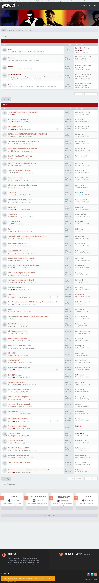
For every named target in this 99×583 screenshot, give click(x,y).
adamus (12, 238)
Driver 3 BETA (12, 295)
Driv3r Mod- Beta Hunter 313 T (18, 448)
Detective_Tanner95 (83, 331)
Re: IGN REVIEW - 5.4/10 (83, 57)
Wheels (79, 411)
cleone (79, 119)
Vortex (79, 192)
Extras (10, 84)
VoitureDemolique (16, 282)
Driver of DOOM (82, 127)
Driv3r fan (80, 141)
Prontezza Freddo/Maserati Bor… (86, 65)
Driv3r (10, 229)
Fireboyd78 (13, 209)
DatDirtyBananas (15, 450)
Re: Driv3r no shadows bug (83, 74)
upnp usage (87, 496)
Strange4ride (81, 85)
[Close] (53, 578)
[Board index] (3, 30)
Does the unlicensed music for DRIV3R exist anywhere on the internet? (32, 302)
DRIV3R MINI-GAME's (15, 127)
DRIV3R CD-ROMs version (16, 287)
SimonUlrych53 (15, 180)
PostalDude (81, 360)
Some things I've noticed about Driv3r (21, 258)
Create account (85, 5)
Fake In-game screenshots (17, 426)
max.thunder (81, 316)
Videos (10, 67)
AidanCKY (13, 268)
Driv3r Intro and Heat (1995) (18, 331)
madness (13, 114)
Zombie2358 (81, 76)
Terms (9, 573)
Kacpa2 (79, 287)
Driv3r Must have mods (16, 324)
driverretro (13, 414)
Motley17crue (14, 158)
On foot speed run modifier (38, 496)
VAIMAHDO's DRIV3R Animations (19, 455)
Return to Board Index (8, 484)
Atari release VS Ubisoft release (19, 368)
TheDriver (13, 406)
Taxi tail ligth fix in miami (16, 382)
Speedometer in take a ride (17, 338)
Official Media (22, 6)
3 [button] (88, 94)
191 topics (78, 94)
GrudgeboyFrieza (82, 112)
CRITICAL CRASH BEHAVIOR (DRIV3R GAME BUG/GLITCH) (27, 134)
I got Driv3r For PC (14, 222)
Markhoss (13, 363)
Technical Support (14, 75)
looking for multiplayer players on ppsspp (63, 497)
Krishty (79, 273)
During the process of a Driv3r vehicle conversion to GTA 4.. (29, 470)
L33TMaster (14, 144)
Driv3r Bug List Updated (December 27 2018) (23, 141)
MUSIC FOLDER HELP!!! (15, 441)
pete (11, 333)
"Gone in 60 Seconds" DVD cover (19, 462)
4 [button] (91, 94)
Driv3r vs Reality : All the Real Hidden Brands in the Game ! (28, 316)
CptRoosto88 (81, 324)
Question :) (12, 192)
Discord (31, 6)
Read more (47, 578)
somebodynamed (15, 348)
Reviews (11, 58)
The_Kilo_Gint (14, 253)
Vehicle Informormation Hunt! (18, 119)
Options (71, 478)
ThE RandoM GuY (15, 341)
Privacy (3, 573)
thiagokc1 (13, 136)
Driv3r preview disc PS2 (16, 411)
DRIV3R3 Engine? (14, 360)
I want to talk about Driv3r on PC (19, 170)
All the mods (13, 496)
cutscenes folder (14, 433)
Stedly (79, 68)
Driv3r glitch (12, 353)
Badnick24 (13, 195)
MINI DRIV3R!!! (12, 207)
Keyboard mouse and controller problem (22, 149)
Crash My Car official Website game (20, 156)
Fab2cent (13, 326)
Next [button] (95, 94)
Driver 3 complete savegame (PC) (20, 397)
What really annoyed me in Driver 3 (20, 389)
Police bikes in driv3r (15, 178)
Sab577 (79, 207)
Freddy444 (13, 436)
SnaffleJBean (14, 246)
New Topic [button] (6, 99)
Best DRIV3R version (15, 375)
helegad (12, 187)
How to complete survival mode (19, 404)
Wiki (37, 6)
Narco (10, 309)
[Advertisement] (49, 535)
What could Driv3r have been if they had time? (24, 265)
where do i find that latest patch (19, 346)
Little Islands (12, 214)
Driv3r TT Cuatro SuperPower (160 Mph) (22, 163)
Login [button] (94, 5)
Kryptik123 (13, 443)
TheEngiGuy (81, 59)
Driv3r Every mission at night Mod (20, 200)
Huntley (79, 170)
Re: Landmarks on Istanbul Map (85, 83)
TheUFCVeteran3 (15, 304)
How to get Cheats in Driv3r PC (18, 243)
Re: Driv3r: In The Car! (82, 48)
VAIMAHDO (13, 457)
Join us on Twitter (79, 554)
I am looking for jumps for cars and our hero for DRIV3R (27, 236)
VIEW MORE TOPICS (49, 516)
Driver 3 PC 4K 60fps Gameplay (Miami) (21, 273)
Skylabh (79, 50)
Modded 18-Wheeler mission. (18, 251)
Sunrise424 (13, 217)
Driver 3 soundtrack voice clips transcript (22, 185)
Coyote (12, 297)
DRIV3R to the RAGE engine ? (18, 419)
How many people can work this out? (21, 280)
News (10, 49)
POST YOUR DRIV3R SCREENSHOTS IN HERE (23, 112)
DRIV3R (4, 36)
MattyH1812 (14, 173)
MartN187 (13, 275)
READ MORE (12, 508)
